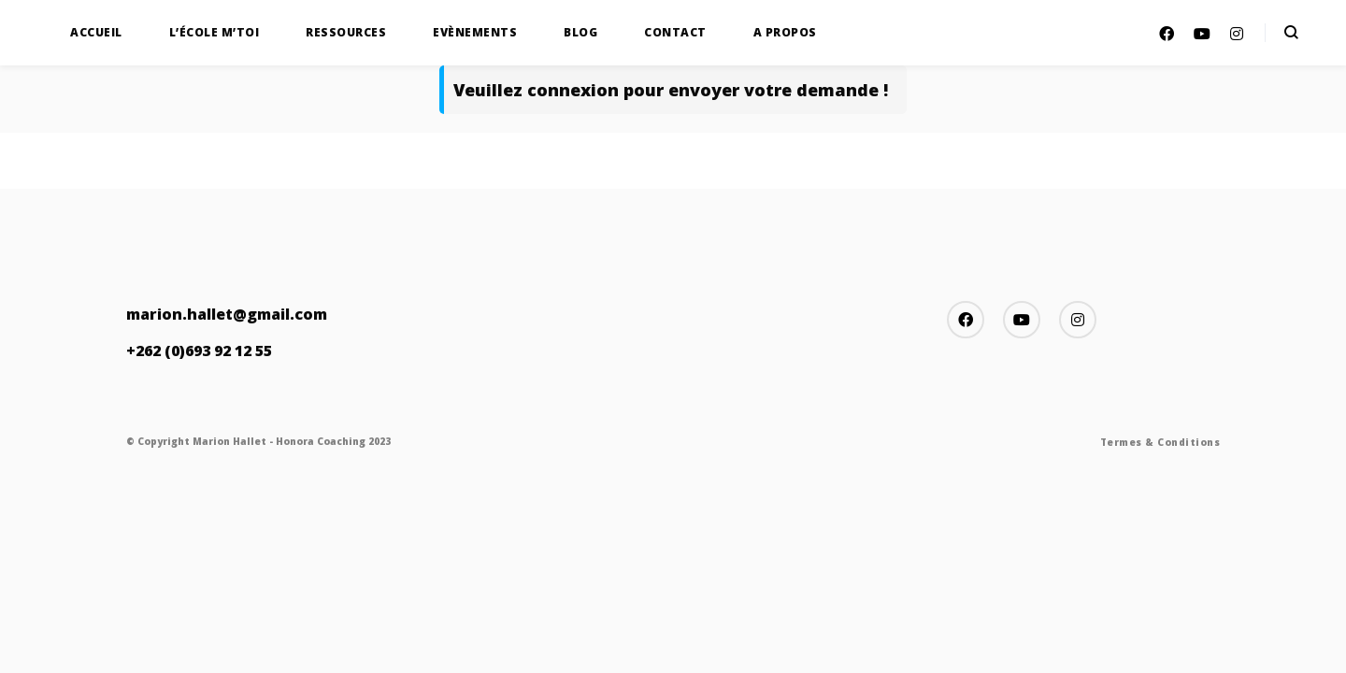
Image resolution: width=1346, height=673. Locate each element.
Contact (675, 32)
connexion (573, 90)
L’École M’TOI (214, 32)
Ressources (346, 32)
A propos (785, 32)
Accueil (96, 32)
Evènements (475, 32)
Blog (580, 32)
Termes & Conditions (1160, 442)
